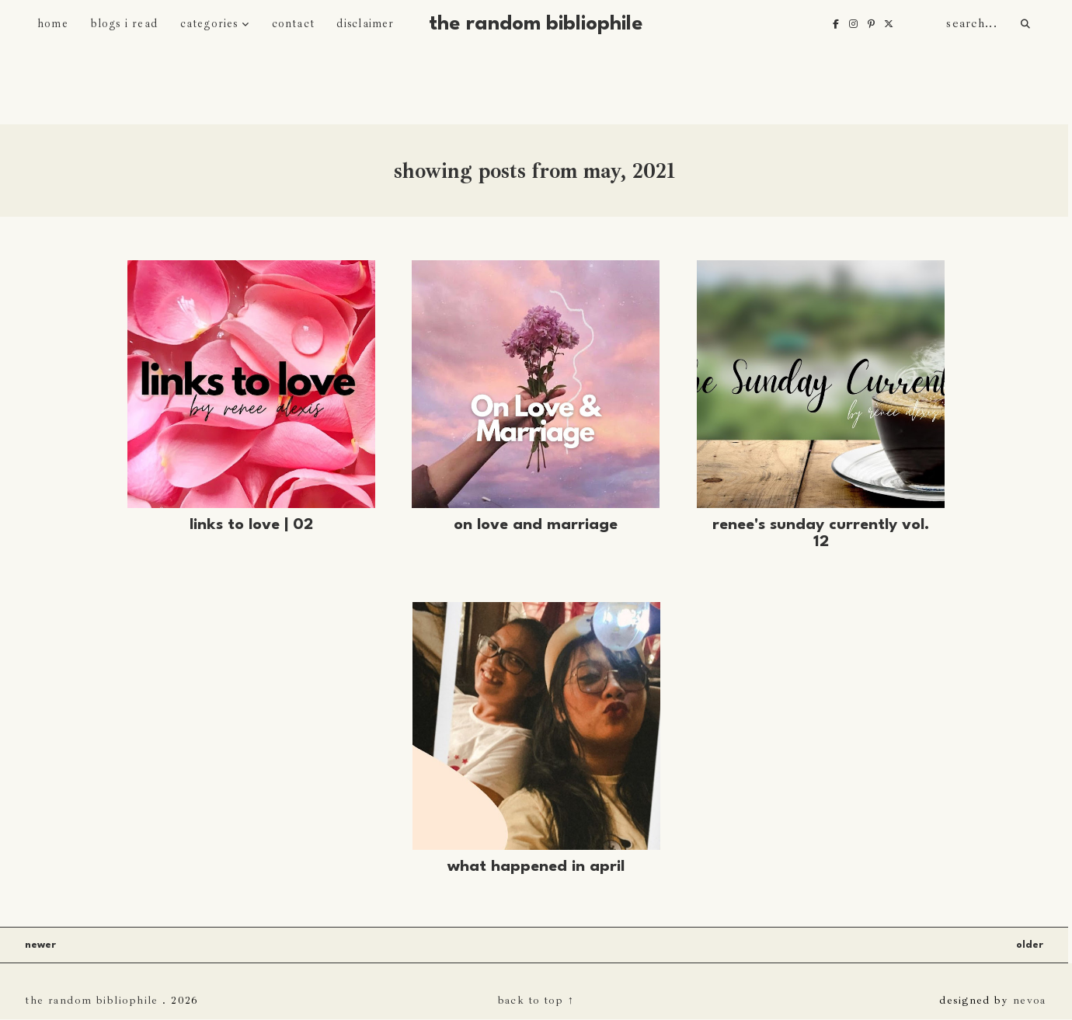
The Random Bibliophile (536, 24)
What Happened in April (536, 867)
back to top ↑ (536, 1000)
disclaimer (365, 23)
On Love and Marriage (536, 525)
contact (293, 23)
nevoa (1029, 1000)
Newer (40, 945)
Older (1029, 945)
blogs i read (124, 23)
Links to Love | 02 (251, 525)
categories (209, 23)
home (52, 23)
